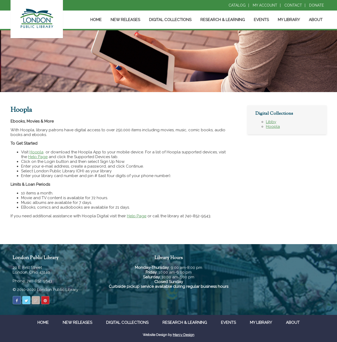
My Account (265, 5)
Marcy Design (183, 335)
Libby (271, 121)
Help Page (38, 156)
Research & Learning (222, 19)
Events (261, 19)
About (316, 19)
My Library (289, 19)
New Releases (125, 19)
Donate (316, 5)
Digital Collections (170, 19)
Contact (293, 5)
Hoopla (36, 152)
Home (96, 19)
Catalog (237, 5)
